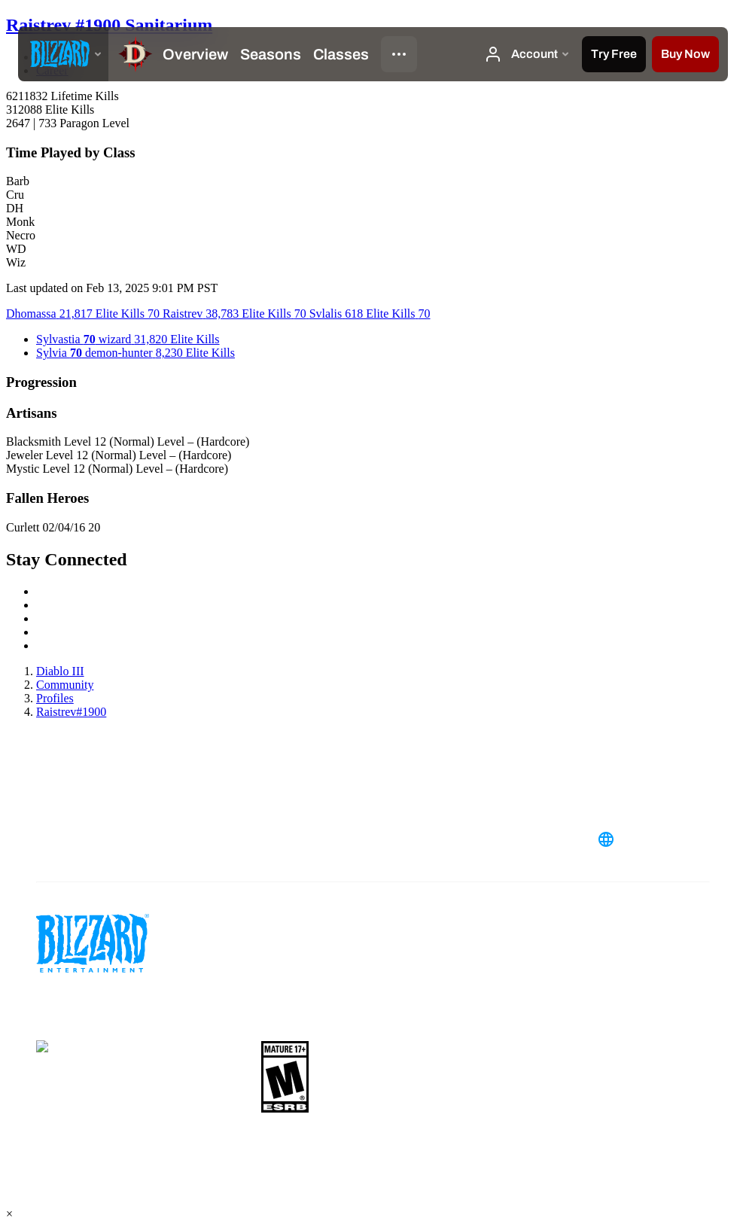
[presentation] (63, 54)
